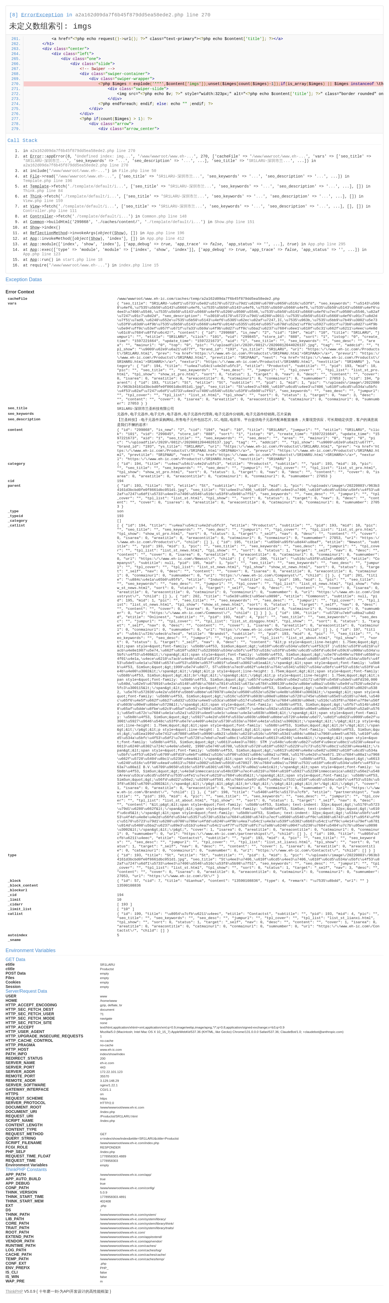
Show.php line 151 (234, 222)
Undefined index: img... (103, 156)
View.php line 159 (43, 201)
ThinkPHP (14, 1291)
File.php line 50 (137, 171)
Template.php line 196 (47, 181)
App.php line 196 (165, 233)
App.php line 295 (326, 244)
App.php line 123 (41, 254)
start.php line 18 (83, 260)
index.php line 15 (138, 265)
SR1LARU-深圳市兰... (45, 161)
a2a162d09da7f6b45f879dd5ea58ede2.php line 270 (142, 15)
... (121, 161)
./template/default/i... (96, 186)
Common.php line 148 (164, 216)
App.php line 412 (165, 238)
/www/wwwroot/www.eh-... (167, 156)
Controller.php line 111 (50, 211)
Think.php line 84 (43, 191)
